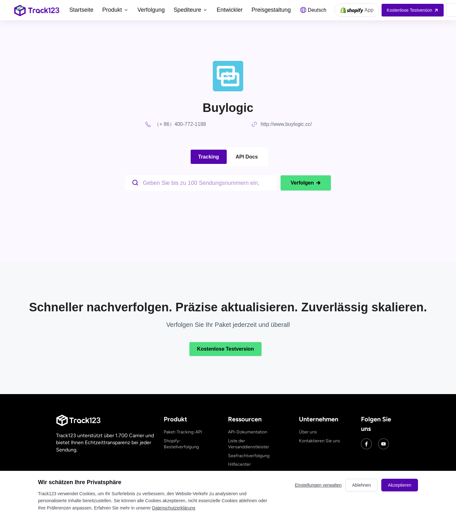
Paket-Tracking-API (183, 432)
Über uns (308, 432)
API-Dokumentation (247, 432)
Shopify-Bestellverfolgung (181, 444)
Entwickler (230, 10)
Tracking (208, 156)
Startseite (81, 10)
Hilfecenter (239, 464)
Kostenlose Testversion (225, 349)
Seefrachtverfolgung (248, 455)
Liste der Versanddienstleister (248, 444)
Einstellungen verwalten (318, 485)
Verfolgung (151, 10)
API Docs (247, 156)
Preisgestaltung (271, 10)
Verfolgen (306, 183)
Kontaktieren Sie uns (319, 441)
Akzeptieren (399, 485)
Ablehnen (361, 485)
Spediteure (191, 10)
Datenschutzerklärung (173, 507)
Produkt (115, 10)
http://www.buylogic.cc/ (286, 124)
